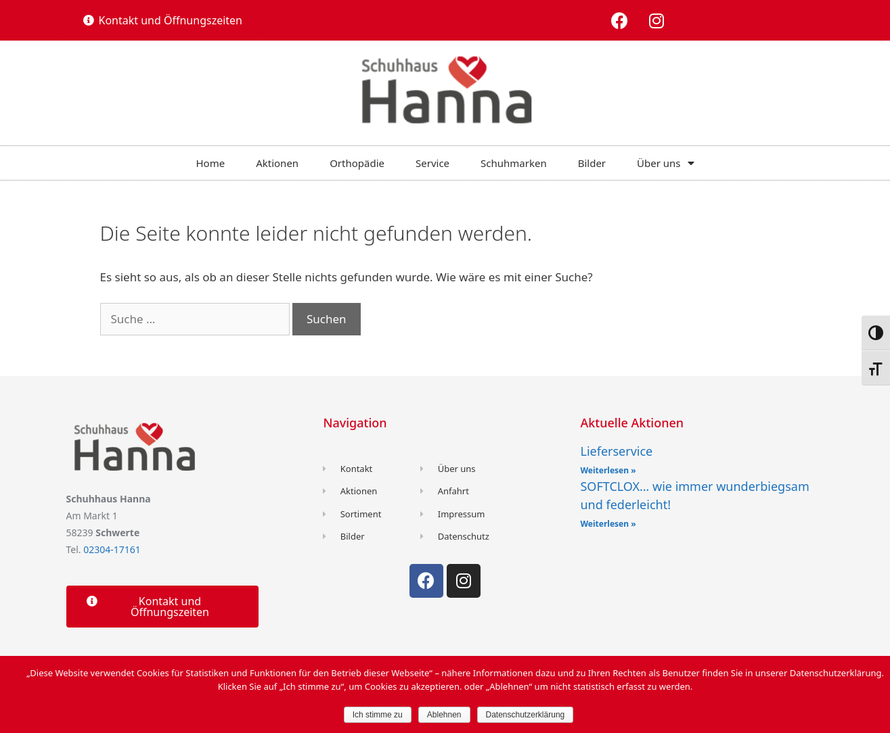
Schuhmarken (514, 163)
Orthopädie (357, 163)
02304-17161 (112, 549)
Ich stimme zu (378, 714)
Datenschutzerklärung (525, 714)
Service (432, 163)
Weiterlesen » (608, 470)
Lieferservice (616, 451)
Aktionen (277, 163)
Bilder (592, 163)
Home (210, 163)
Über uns (665, 163)
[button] (163, 20)
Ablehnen (444, 714)
